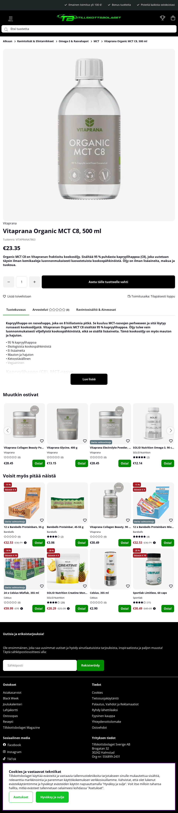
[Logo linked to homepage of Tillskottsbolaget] (89, 18)
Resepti (8, 722)
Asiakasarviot (12, 693)
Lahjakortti (10, 710)
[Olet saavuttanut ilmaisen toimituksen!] (8, 281)
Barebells (9, 532)
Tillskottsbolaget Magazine (21, 728)
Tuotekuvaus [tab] (16, 310)
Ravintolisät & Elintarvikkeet (35, 41)
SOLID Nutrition (141, 453)
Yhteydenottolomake (106, 722)
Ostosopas (10, 716)
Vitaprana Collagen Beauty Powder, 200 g (30, 448)
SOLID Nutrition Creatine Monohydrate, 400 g (76, 593)
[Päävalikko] (10, 18)
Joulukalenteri (12, 704)
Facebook (14, 745)
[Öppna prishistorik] (25, 543)
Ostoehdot (99, 728)
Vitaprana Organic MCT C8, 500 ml (125, 41)
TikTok (11, 759)
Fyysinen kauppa (103, 716)
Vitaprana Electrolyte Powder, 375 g (112, 448)
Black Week (10, 698)
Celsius (7, 598)
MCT (96, 41)
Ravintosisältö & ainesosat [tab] (97, 310)
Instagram (14, 752)
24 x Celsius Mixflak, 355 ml (21, 593)
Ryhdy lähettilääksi (105, 710)
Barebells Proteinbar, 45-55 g (65, 527)
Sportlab (137, 598)
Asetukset (20, 797)
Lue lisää (89, 380)
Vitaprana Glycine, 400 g (62, 448)
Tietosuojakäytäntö (105, 698)
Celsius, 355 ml (99, 593)
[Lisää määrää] (34, 281)
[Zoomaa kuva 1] (89, 135)
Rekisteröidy (90, 666)
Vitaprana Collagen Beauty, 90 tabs (112, 527)
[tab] (52, 309)
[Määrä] (21, 281)
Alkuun (7, 41)
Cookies (97, 693)
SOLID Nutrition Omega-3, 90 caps (154, 448)
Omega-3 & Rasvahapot (74, 41)
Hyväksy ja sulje (52, 797)
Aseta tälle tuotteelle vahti (108, 282)
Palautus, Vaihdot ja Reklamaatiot (115, 704)
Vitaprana (10, 223)
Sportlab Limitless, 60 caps (150, 593)
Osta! (39, 464)
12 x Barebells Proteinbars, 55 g (24, 527)
